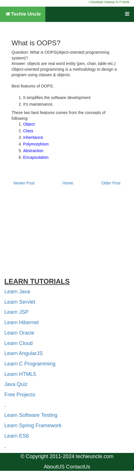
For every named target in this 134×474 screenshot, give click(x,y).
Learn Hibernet (21, 322)
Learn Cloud (18, 343)
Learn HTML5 (20, 374)
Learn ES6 (16, 436)
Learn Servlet (19, 302)
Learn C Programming (29, 364)
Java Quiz (15, 384)
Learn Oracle (19, 333)
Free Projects (19, 395)
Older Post (110, 183)
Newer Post (24, 183)
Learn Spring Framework (33, 425)
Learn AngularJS (23, 353)
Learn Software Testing (30, 415)
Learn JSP (16, 312)
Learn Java (17, 291)
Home (67, 183)
